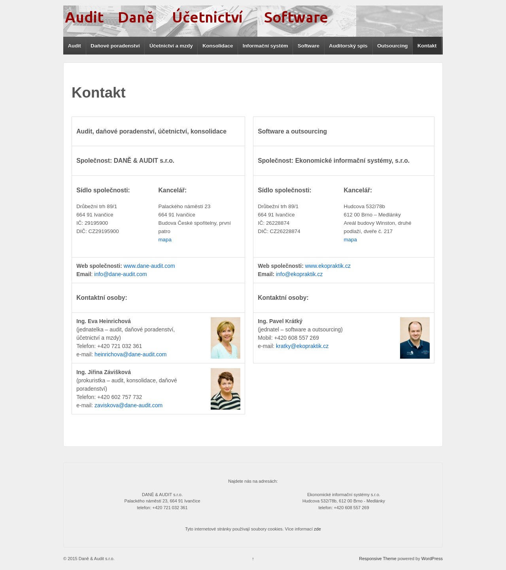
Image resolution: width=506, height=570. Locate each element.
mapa (165, 240)
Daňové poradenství (115, 46)
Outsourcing (392, 46)
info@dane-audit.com (120, 274)
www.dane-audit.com (149, 266)
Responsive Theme (377, 558)
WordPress (432, 558)
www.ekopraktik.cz (328, 266)
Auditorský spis (348, 46)
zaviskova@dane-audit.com (128, 405)
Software (308, 46)
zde (317, 529)
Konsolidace (217, 46)
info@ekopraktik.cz (299, 274)
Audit (74, 46)
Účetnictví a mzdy (171, 46)
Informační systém (265, 46)
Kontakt (426, 46)
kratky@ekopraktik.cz (302, 346)
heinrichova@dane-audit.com (130, 354)
